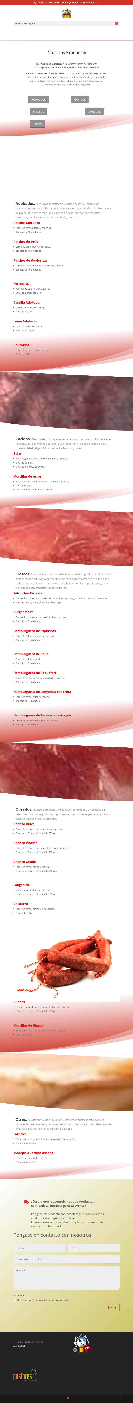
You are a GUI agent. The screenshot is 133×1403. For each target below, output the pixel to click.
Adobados (38, 99)
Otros (37, 124)
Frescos (38, 112)
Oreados (94, 112)
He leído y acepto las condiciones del (40, 1300)
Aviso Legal (62, 1299)
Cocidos (80, 99)
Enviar (111, 1307)
